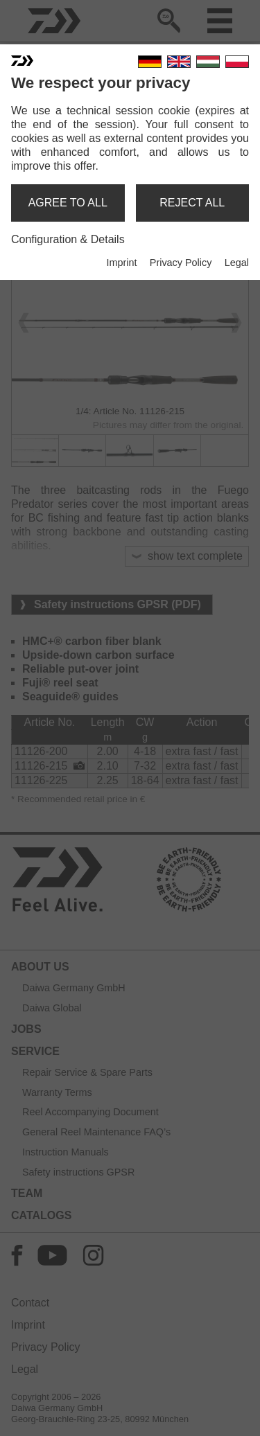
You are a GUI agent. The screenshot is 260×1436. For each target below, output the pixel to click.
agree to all (67, 203)
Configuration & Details (68, 239)
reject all (192, 203)
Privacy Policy (181, 262)
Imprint (121, 262)
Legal (237, 262)
